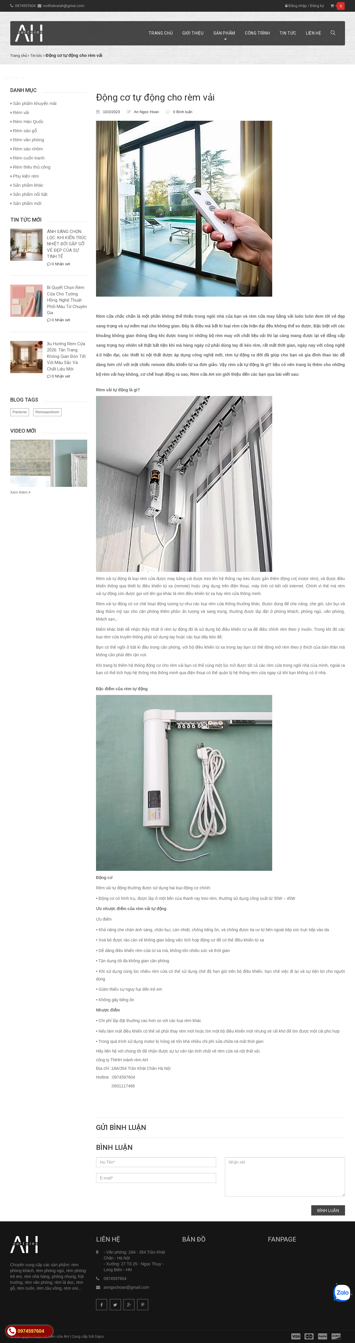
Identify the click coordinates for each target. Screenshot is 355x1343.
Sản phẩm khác (28, 185)
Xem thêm (20, 492)
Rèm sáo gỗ (25, 130)
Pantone (20, 412)
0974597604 (25, 6)
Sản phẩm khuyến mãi (34, 103)
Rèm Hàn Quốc (28, 121)
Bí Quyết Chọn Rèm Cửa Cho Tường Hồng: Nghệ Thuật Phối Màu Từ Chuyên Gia (67, 300)
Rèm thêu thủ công (31, 166)
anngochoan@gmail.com (126, 1287)
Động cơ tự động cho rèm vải (155, 97)
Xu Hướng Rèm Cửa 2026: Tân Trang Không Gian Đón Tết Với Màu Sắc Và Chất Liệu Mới (66, 356)
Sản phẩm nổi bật (30, 194)
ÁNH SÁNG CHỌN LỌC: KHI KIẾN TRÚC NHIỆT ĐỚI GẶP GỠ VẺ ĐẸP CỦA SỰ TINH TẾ (67, 244)
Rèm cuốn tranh (28, 157)
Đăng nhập (296, 6)
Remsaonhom (47, 412)
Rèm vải (21, 112)
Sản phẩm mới (27, 203)
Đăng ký (317, 6)
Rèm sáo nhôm (28, 148)
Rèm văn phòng (28, 139)
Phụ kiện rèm (26, 176)
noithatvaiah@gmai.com (63, 6)
